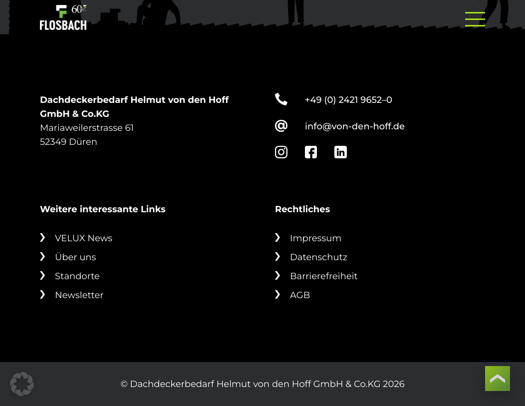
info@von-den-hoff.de (355, 126)
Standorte (77, 276)
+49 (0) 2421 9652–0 (348, 99)
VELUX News (83, 238)
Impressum (315, 238)
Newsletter (79, 295)
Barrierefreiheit (324, 276)
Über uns (75, 257)
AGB (300, 295)
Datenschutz (318, 257)
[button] (22, 384)
